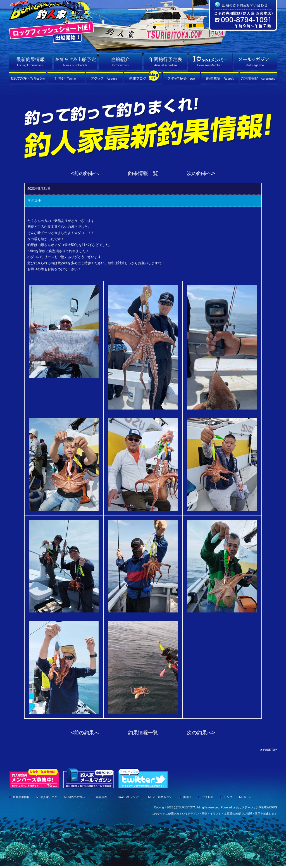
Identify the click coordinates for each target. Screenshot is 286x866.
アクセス (207, 797)
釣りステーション (247, 807)
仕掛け (187, 797)
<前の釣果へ (85, 173)
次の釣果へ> (201, 173)
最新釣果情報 (21, 797)
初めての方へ (76, 797)
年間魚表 (101, 797)
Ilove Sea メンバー (129, 797)
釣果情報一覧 (143, 173)
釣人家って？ (48, 797)
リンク (228, 797)
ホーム (247, 797)
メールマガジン (162, 797)
